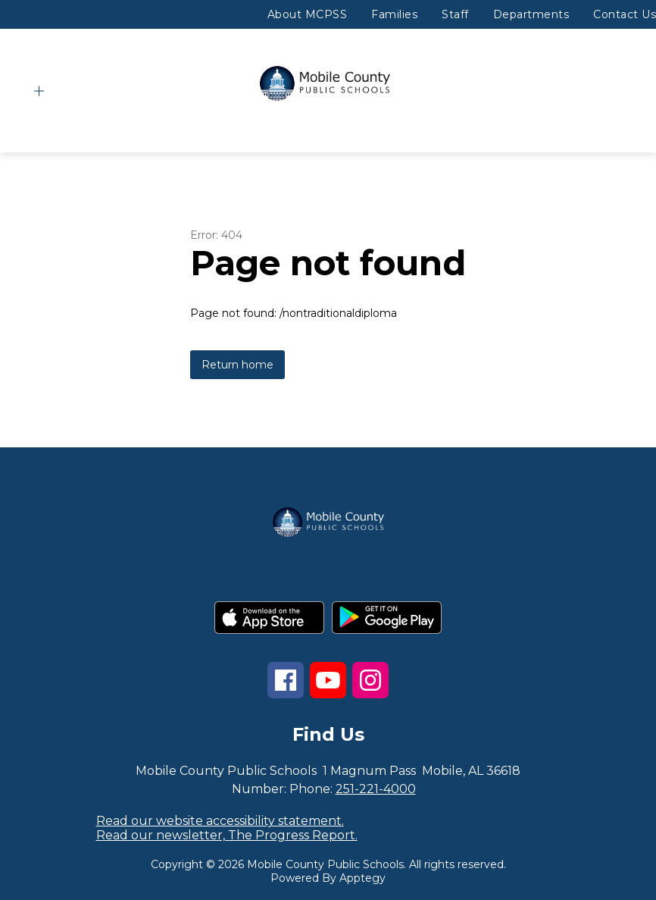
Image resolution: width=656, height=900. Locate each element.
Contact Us (624, 14)
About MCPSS (307, 14)
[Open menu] (39, 91)
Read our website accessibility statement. (220, 821)
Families (394, 14)
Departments (531, 14)
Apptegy (362, 878)
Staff (455, 14)
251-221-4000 (376, 789)
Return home (237, 365)
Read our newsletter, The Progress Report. (227, 835)
